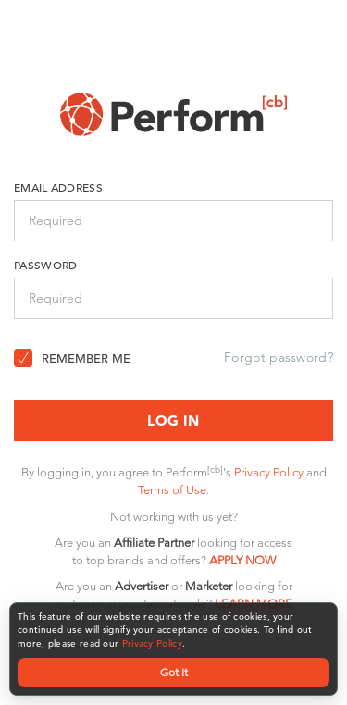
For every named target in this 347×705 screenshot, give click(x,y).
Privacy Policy (152, 643)
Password (45, 264)
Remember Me (86, 358)
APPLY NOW (242, 560)
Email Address (58, 186)
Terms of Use (172, 490)
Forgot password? (278, 357)
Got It (174, 672)
